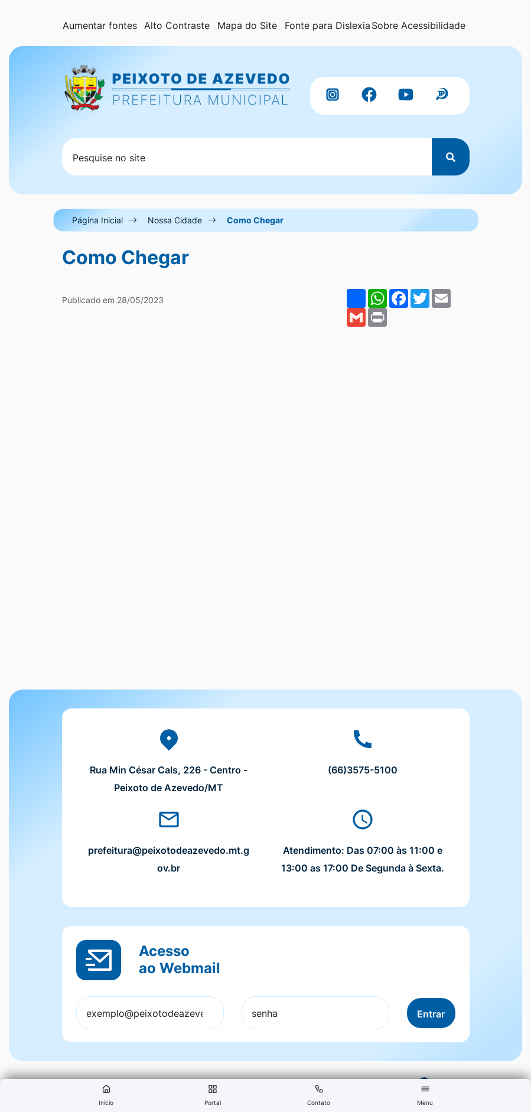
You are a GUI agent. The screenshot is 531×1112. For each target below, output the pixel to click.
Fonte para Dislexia (327, 25)
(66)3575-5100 (363, 770)
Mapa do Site (247, 25)
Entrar (431, 1014)
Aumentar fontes (100, 25)
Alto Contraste (177, 25)
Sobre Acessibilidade (418, 25)
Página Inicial (97, 220)
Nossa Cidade (175, 220)
